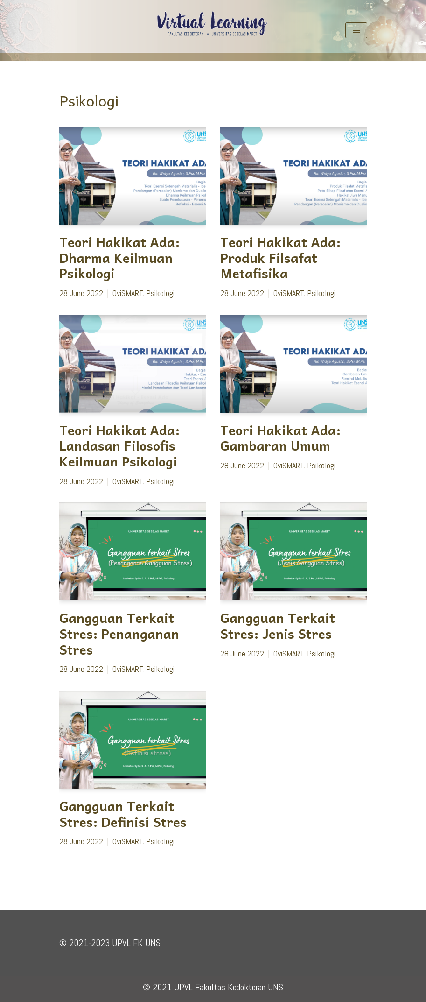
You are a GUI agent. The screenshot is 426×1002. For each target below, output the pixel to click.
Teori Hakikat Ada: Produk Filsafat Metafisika (280, 257)
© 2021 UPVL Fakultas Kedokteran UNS (213, 987)
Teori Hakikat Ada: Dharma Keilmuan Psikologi (119, 257)
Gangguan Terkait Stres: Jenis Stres (277, 625)
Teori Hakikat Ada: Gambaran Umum (280, 437)
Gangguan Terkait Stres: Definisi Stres (123, 814)
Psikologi (160, 293)
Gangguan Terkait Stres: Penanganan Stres (119, 633)
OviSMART (127, 293)
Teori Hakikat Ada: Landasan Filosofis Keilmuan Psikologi (119, 445)
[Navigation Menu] (356, 30)
